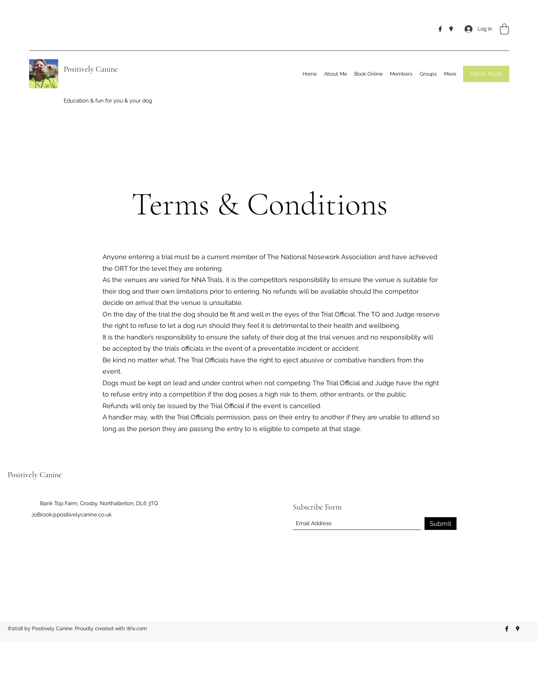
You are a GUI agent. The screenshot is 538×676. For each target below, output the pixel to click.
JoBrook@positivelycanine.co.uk (71, 514)
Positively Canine (91, 69)
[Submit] (441, 523)
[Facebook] (440, 29)
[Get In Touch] (486, 74)
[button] (504, 29)
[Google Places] (451, 29)
